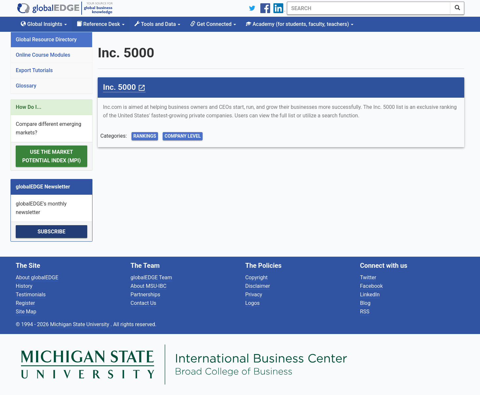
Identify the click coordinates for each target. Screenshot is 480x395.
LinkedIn (370, 294)
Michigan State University (80, 324)
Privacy (253, 294)
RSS (365, 311)
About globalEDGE (37, 277)
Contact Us (143, 303)
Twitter (368, 277)
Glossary (26, 86)
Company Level (183, 136)
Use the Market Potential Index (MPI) (51, 156)
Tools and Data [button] (157, 24)
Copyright (256, 277)
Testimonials (31, 294)
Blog (365, 303)
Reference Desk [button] (101, 24)
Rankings (144, 136)
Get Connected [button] (213, 24)
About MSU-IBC (148, 286)
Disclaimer (257, 286)
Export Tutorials (34, 70)
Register (25, 303)
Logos (252, 303)
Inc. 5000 (124, 87)
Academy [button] (299, 24)
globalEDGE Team (151, 277)
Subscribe (51, 231)
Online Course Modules (43, 55)
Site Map (26, 311)
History (24, 286)
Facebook (371, 286)
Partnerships (145, 294)
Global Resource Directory (46, 39)
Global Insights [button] (44, 24)
